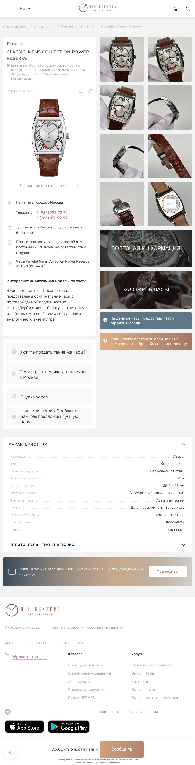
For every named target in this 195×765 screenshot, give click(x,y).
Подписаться (168, 576)
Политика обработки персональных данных (86, 631)
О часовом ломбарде (22, 631)
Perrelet (14, 44)
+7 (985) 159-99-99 (51, 218)
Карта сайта (110, 716)
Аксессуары (79, 685)
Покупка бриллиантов (152, 669)
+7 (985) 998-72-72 (51, 213)
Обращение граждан (29, 661)
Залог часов (143, 685)
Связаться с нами (143, 716)
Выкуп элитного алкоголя (155, 702)
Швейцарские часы (86, 669)
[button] (9, 8)
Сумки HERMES (81, 702)
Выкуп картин (144, 693)
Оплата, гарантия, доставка (97, 549)
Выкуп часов (143, 677)
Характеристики (97, 448)
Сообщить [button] (121, 749)
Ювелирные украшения (89, 677)
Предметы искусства (87, 693)
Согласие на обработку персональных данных (44, 647)
